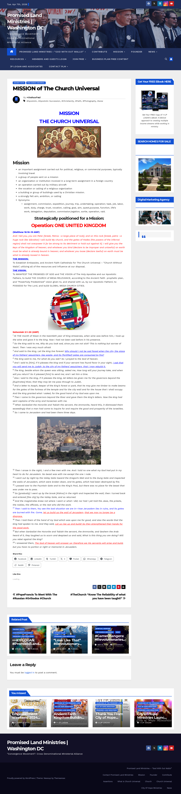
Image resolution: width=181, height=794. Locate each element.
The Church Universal (36, 83)
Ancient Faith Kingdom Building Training (69, 717)
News (152, 51)
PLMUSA (33, 649)
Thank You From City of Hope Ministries (109, 717)
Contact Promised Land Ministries (118, 775)
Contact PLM (58, 66)
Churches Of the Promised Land (67, 703)
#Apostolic (32, 101)
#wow (100, 101)
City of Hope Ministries (64, 706)
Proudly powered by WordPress (21, 778)
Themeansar (59, 778)
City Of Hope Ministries (151, 788)
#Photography (89, 101)
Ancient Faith (19, 83)
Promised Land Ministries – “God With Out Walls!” (52, 51)
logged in (29, 672)
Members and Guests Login (49, 59)
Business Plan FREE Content (110, 59)
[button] (166, 59)
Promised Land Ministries (23, 636)
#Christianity (68, 101)
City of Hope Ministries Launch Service (151, 717)
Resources (17, 59)
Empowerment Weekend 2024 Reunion (24, 717)
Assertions (108, 781)
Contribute (99, 51)
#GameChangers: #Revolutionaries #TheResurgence (109, 639)
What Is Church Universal (129, 781)
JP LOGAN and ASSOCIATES (26, 66)
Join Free (79, 59)
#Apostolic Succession (49, 101)
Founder (136, 51)
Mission (118, 51)
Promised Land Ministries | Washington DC (25, 21)
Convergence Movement (22, 633)
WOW (118, 632)
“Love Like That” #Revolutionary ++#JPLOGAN (67, 643)
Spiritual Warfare (103, 628)
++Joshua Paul (33, 97)
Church (148, 781)
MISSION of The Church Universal (56, 88)
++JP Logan (61, 723)
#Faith (78, 101)
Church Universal (164, 781)
